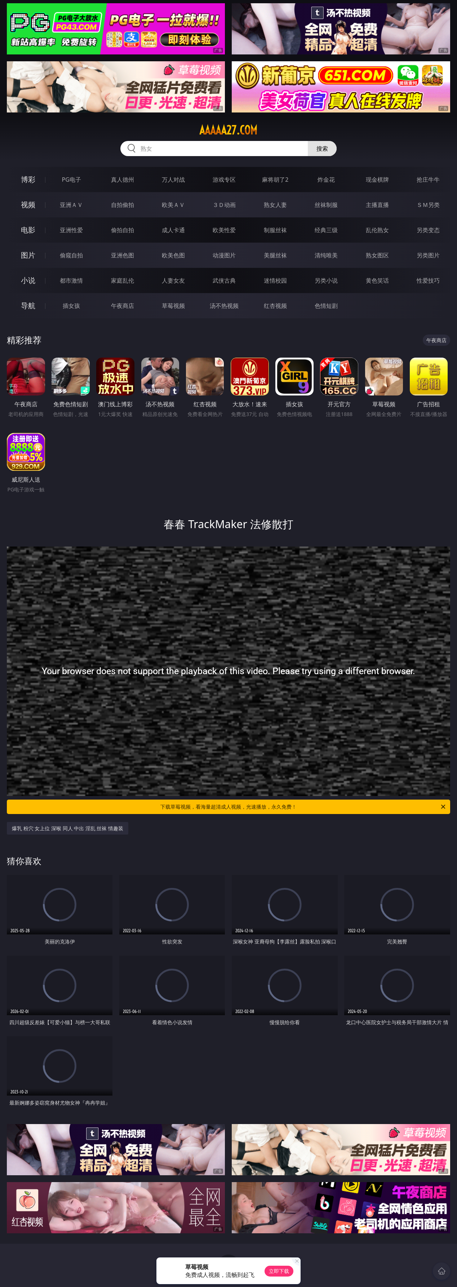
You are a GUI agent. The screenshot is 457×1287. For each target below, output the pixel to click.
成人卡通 (173, 230)
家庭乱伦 (122, 280)
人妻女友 (173, 280)
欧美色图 (173, 255)
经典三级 (326, 230)
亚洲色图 (122, 255)
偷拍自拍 (122, 230)
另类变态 (428, 230)
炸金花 (326, 179)
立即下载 (279, 1271)
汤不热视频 (224, 306)
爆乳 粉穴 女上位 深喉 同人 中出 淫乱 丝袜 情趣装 (67, 828)
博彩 (28, 179)
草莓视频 (173, 306)
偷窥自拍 (71, 255)
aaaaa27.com (228, 130)
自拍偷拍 (122, 205)
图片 (28, 255)
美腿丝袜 (275, 255)
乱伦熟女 (377, 230)
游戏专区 (224, 179)
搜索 (322, 148)
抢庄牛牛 (428, 179)
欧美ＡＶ (173, 205)
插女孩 (71, 306)
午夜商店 (122, 306)
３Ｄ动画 (224, 205)
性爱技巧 (428, 280)
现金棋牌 (377, 179)
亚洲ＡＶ (71, 205)
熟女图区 (377, 255)
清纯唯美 (326, 255)
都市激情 (71, 280)
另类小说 (326, 280)
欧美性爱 (224, 230)
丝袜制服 (326, 205)
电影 (28, 230)
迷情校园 (275, 280)
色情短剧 (326, 306)
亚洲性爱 (71, 230)
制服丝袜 (275, 230)
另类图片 (428, 255)
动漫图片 (224, 255)
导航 (28, 305)
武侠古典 (224, 280)
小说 (28, 280)
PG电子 (71, 179)
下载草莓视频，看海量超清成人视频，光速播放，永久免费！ (303, 806)
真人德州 (122, 179)
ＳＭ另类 (428, 205)
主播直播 (377, 205)
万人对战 (173, 179)
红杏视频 (275, 306)
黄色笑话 (377, 280)
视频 (28, 204)
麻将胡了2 (275, 179)
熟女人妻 (275, 205)
